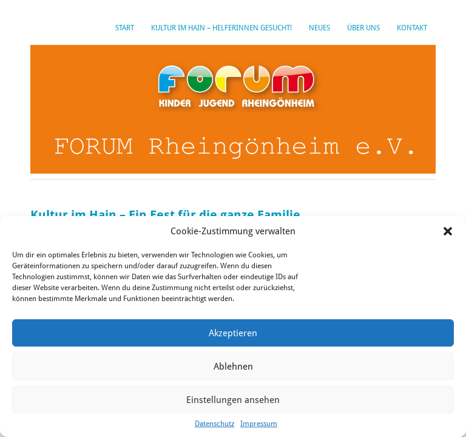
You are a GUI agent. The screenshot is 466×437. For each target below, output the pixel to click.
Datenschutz (214, 423)
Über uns (363, 28)
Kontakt (412, 28)
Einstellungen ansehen (233, 400)
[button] (448, 231)
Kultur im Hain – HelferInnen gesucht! (221, 28)
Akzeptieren (233, 333)
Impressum (258, 423)
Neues (319, 28)
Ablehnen (233, 366)
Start (124, 28)
